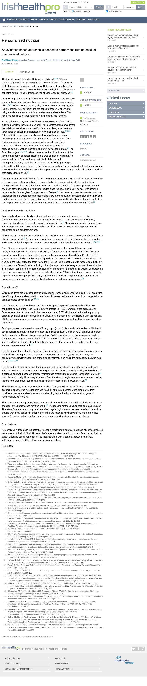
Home (5, 26)
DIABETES (114, 112)
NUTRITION (7, 35)
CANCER (113, 103)
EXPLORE (54, 19)
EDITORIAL (81, 19)
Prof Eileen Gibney (10, 60)
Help (86, 2)
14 (26, 152)
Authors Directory (12, 658)
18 (99, 242)
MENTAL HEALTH (117, 117)
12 (21, 152)
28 (17, 361)
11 (70, 131)
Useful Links (60, 658)
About (67, 2)
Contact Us (76, 2)
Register (136, 2)
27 (14, 361)
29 (100, 373)
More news (114, 91)
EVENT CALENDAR (67, 19)
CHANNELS (12, 19)
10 (67, 131)
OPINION (33, 19)
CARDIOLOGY (115, 108)
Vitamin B (84, 149)
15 (94, 202)
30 (47, 405)
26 (38, 299)
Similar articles (27, 72)
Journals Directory (12, 663)
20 (35, 299)
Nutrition (14, 26)
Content (77, 11)
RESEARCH (23, 19)
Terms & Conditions (64, 669)
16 (94, 242)
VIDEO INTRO (93, 19)
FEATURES (43, 19)
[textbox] (81, 7)
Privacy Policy (61, 663)
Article (9, 72)
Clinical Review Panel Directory (18, 669)
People (87, 11)
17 (97, 242)
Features (25, 26)
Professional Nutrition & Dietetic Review (89, 121)
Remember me (115, 11)
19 (83, 278)
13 (24, 152)
